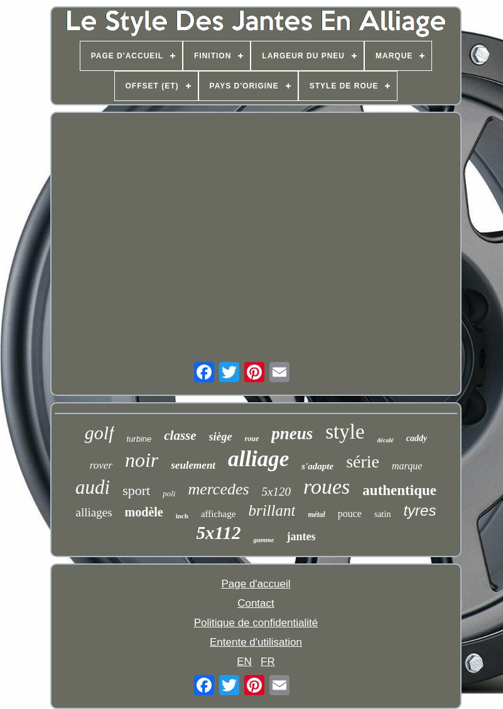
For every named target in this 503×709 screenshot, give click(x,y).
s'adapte (317, 466)
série (362, 461)
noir (141, 460)
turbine (139, 439)
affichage (218, 514)
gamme (263, 539)
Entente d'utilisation (256, 642)
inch (182, 516)
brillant (271, 510)
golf (99, 432)
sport (136, 490)
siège (220, 436)
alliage (258, 459)
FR (268, 662)
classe (180, 435)
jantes (300, 536)
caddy (416, 438)
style (344, 431)
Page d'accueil (255, 584)
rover (101, 465)
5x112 (219, 533)
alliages (94, 512)
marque (407, 466)
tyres (419, 510)
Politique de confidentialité (256, 623)
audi (92, 487)
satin (382, 514)
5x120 (276, 491)
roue (252, 438)
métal (316, 514)
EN (244, 662)
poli (169, 493)
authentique (399, 490)
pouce (350, 513)
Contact (255, 603)
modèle (144, 512)
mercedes (218, 489)
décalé (385, 440)
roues (326, 486)
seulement (193, 465)
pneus (292, 433)
